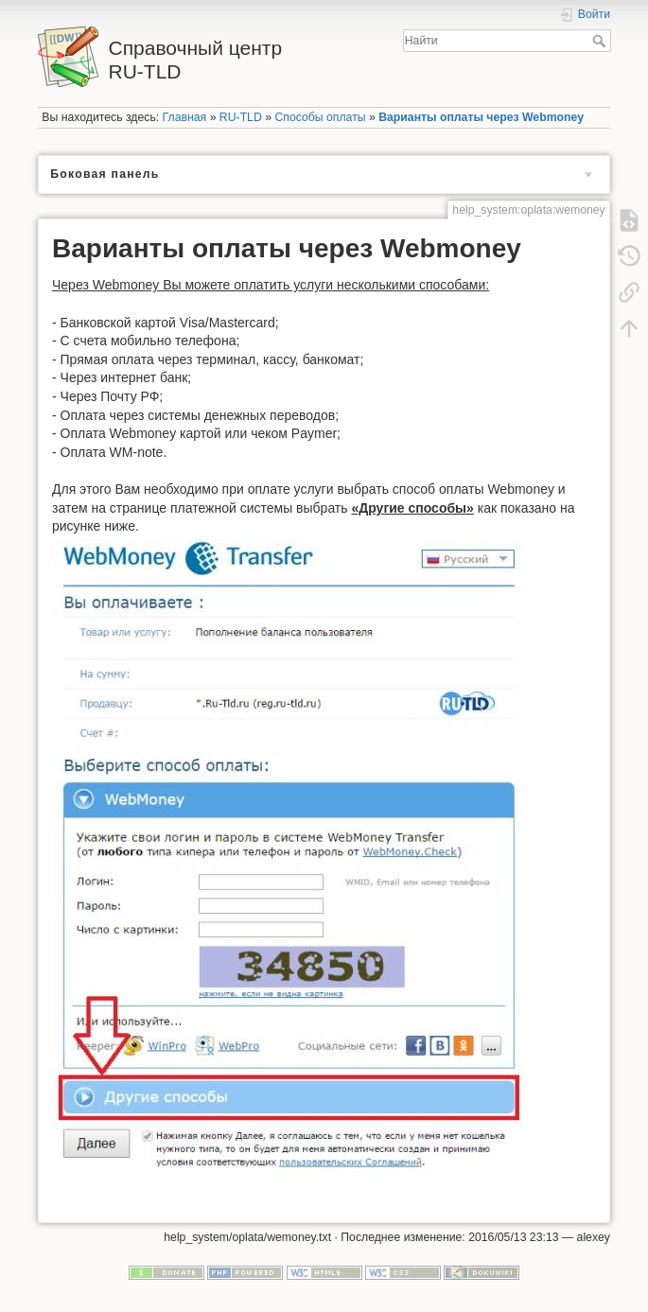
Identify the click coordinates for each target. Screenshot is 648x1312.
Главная (185, 117)
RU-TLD (240, 117)
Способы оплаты (319, 117)
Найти (601, 40)
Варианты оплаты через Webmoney (481, 117)
